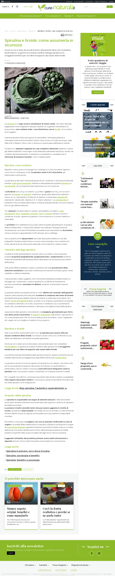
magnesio (25, 214)
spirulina (11, 124)
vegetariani (45, 315)
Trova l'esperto (52, 16)
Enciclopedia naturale (30, 16)
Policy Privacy (61, 569)
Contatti (43, 565)
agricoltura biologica (16, 427)
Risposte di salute (85, 16)
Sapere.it (111, 1)
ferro (18, 214)
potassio (34, 214)
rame (61, 211)
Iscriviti (28, 6)
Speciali (68, 16)
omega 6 (27, 194)
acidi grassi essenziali (21, 183)
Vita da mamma (79, 1)
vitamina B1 (62, 197)
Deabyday (69, 1)
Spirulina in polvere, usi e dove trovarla (28, 451)
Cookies (74, 569)
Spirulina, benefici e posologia (23, 459)
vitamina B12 (61, 200)
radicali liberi (61, 358)
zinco (41, 214)
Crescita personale (101, 1)
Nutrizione (28, 469)
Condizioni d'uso (45, 569)
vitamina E (65, 183)
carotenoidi (10, 186)
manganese (10, 214)
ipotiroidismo (11, 347)
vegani (35, 315)
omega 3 (18, 194)
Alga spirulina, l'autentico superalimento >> (43, 388)
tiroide (57, 129)
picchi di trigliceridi (19, 301)
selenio (49, 214)
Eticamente (89, 1)
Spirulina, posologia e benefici (23, 455)
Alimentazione (15, 469)
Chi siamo (29, 565)
